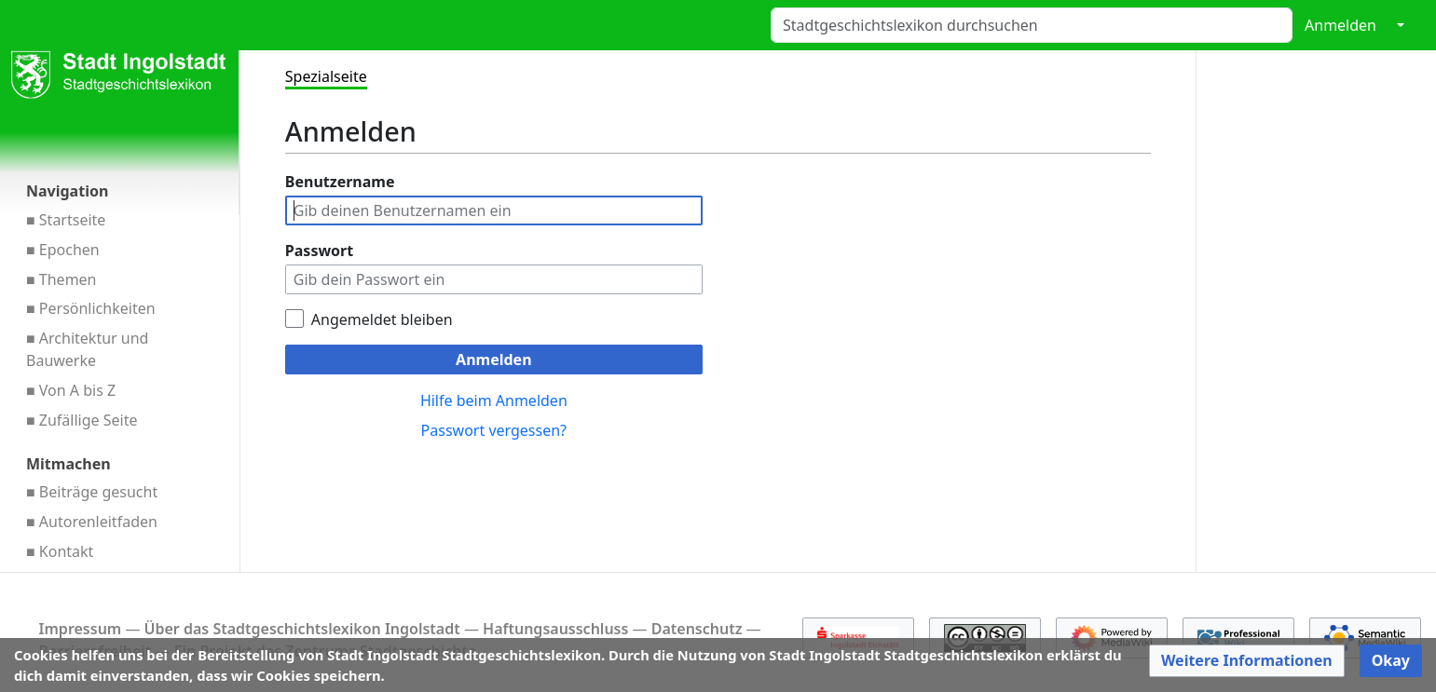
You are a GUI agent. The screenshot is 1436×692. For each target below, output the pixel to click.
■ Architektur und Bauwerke (87, 349)
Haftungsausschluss (555, 628)
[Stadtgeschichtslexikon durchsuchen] (1031, 25)
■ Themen (61, 279)
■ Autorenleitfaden (91, 521)
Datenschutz (697, 628)
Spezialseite (326, 76)
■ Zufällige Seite (82, 420)
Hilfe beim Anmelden (494, 400)
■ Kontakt (59, 551)
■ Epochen (63, 249)
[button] (1247, 661)
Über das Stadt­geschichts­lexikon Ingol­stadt (302, 628)
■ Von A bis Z (71, 390)
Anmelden (1340, 25)
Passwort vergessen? (494, 430)
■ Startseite (65, 220)
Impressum (80, 628)
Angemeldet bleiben (382, 319)
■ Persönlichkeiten (91, 308)
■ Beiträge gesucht (91, 492)
